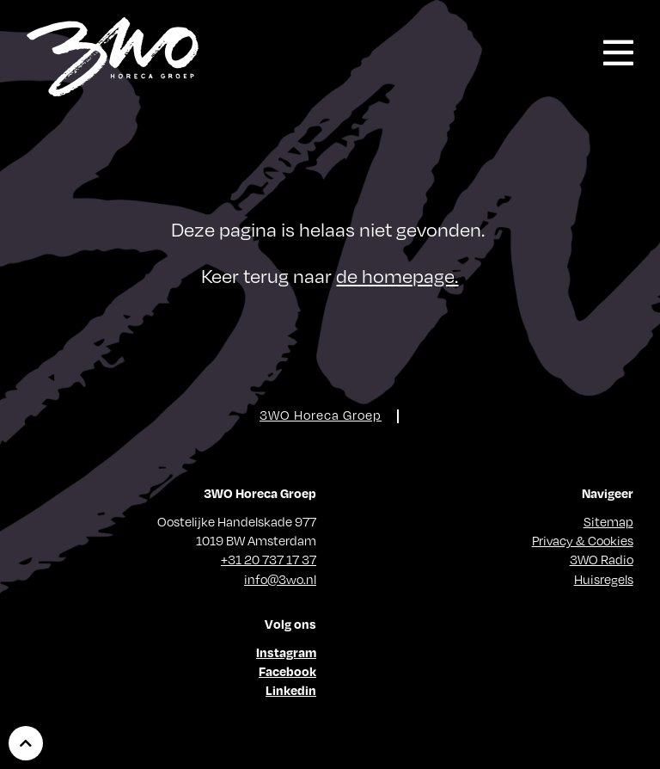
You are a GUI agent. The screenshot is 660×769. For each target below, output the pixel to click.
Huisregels (603, 579)
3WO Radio (601, 559)
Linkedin (291, 690)
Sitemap (608, 521)
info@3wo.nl (280, 579)
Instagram (286, 652)
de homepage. (397, 275)
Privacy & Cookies (582, 540)
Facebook (287, 671)
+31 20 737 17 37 (268, 559)
